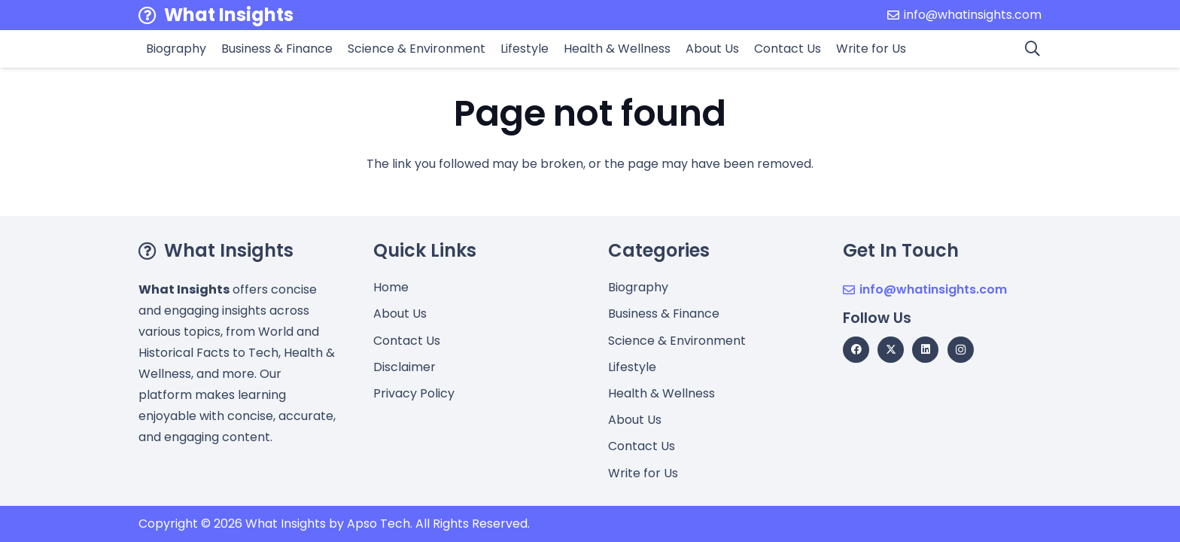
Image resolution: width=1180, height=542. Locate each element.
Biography (638, 287)
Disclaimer (404, 367)
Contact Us (406, 340)
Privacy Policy (414, 393)
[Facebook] (856, 349)
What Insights (285, 523)
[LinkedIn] (925, 349)
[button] (1032, 49)
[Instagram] (960, 349)
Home (391, 287)
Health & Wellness (661, 393)
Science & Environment (677, 340)
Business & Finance (663, 313)
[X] (890, 349)
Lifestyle (632, 367)
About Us (400, 313)
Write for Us (643, 473)
